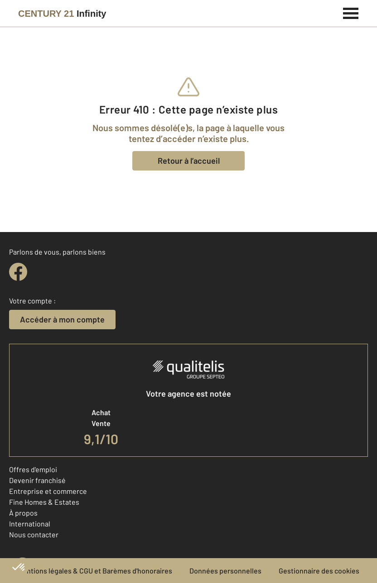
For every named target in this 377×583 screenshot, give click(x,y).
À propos (23, 512)
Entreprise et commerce (48, 491)
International (29, 523)
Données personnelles (225, 570)
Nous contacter (33, 534)
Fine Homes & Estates (44, 502)
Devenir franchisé (37, 480)
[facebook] (18, 272)
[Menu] (351, 12)
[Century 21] (62, 13)
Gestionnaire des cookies (319, 570)
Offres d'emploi (33, 469)
